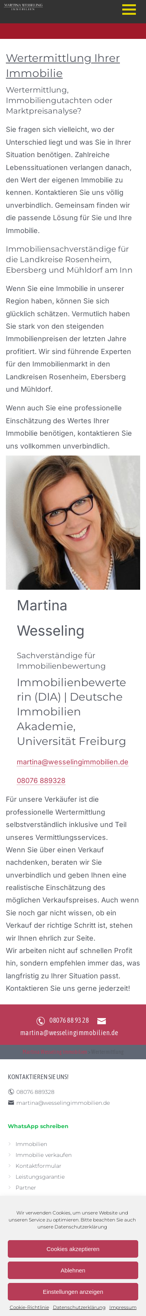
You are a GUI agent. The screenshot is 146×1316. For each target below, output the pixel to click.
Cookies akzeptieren (73, 1249)
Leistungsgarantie (40, 1176)
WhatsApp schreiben (38, 1126)
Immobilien (31, 1144)
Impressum (123, 1307)
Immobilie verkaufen (44, 1154)
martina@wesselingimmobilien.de (72, 762)
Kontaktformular (39, 1165)
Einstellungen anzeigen (73, 1291)
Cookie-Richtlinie (29, 1307)
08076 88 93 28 (69, 1020)
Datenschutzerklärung (81, 1227)
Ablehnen (73, 1270)
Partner (26, 1187)
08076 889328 (41, 780)
